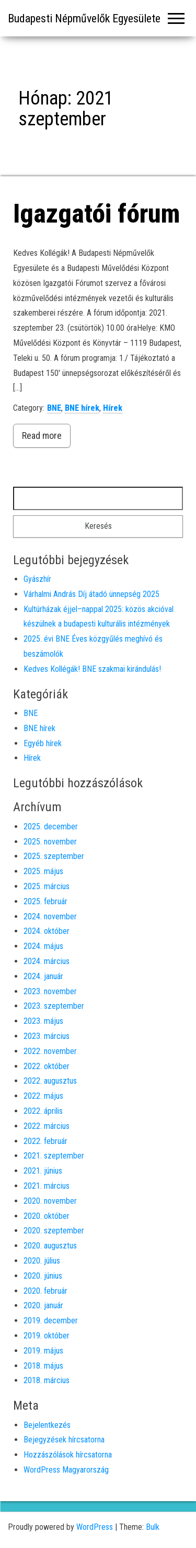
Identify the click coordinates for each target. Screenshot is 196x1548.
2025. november (50, 842)
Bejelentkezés (47, 1425)
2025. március (47, 886)
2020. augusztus (50, 1246)
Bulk (152, 1527)
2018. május (43, 1366)
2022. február (45, 1141)
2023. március (47, 1036)
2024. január (43, 976)
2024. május (43, 946)
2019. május (43, 1351)
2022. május (43, 1096)
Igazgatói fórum (96, 214)
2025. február (45, 901)
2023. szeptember (54, 1006)
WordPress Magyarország (66, 1470)
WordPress (94, 1527)
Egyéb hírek (43, 743)
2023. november (50, 991)
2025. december (51, 826)
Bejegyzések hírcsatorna (64, 1440)
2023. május (43, 1021)
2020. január (43, 1305)
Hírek (112, 408)
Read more (42, 435)
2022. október (47, 1066)
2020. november (50, 1201)
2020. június (43, 1276)
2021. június (43, 1171)
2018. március (47, 1380)
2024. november (50, 916)
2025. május (43, 871)
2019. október (47, 1336)
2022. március (47, 1126)
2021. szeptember (54, 1156)
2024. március (47, 961)
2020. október (47, 1216)
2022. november (50, 1051)
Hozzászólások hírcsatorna (68, 1455)
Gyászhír (37, 579)
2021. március (47, 1186)
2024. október (47, 931)
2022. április (43, 1111)
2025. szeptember (54, 856)
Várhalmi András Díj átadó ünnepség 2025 (91, 594)
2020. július (42, 1261)
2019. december (51, 1320)
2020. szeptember (54, 1230)
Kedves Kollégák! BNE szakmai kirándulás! (92, 669)
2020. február (45, 1291)
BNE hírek (82, 408)
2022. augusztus (50, 1081)
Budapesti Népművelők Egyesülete (84, 18)
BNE (54, 408)
